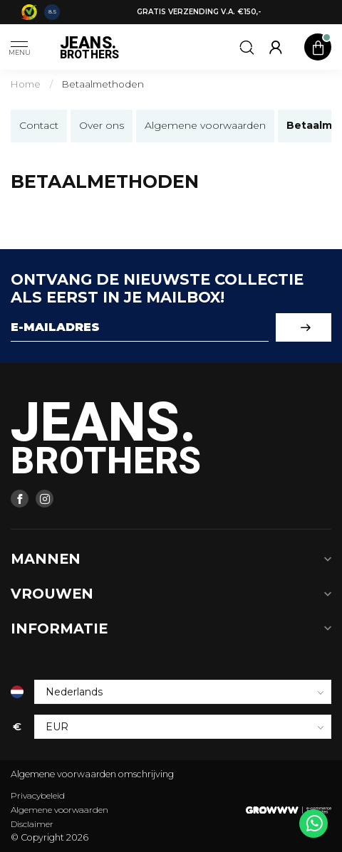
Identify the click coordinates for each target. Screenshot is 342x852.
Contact (38, 125)
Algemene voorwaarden (205, 125)
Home (26, 84)
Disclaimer (32, 824)
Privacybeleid (38, 795)
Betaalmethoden (103, 84)
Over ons (101, 125)
